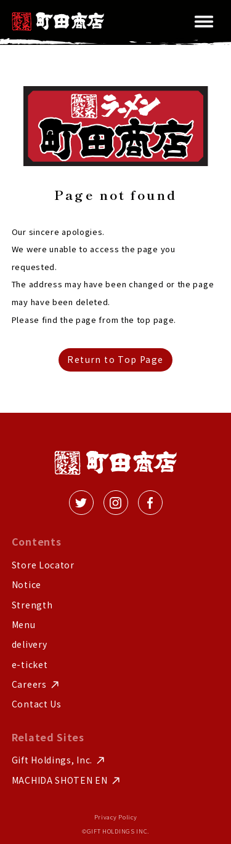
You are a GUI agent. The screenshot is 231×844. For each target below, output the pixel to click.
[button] (203, 21)
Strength (32, 605)
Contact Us (37, 704)
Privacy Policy (115, 817)
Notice (26, 585)
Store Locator (43, 565)
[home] (58, 21)
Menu (24, 625)
